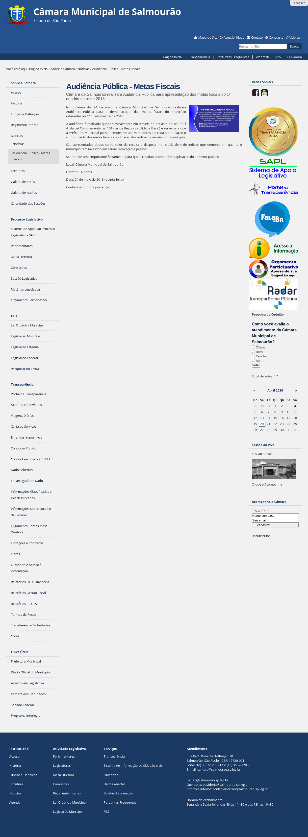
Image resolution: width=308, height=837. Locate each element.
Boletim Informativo (118, 793)
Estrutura (16, 784)
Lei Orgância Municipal (69, 802)
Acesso (14, 756)
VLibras (294, 37)
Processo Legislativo (27, 219)
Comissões (61, 784)
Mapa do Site (208, 37)
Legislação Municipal (68, 811)
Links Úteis (19, 652)
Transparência (199, 57)
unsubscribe (261, 536)
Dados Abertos (115, 784)
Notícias (83, 69)
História (15, 765)
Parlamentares (64, 756)
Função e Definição (23, 775)
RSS (278, 57)
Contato (257, 37)
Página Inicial (172, 57)
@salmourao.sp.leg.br (224, 769)
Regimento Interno (67, 793)
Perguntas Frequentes (233, 57)
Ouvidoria (294, 57)
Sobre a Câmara (63, 69)
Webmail (262, 57)
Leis (14, 316)
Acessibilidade (234, 37)
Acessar (299, 3)
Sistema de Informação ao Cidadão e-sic (133, 765)
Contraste (276, 37)
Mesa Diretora (63, 775)
